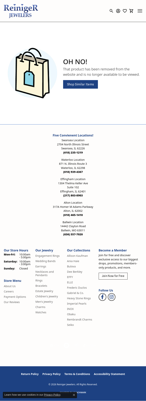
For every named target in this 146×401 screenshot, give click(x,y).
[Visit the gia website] (54, 345)
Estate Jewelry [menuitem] (44, 291)
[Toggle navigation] (140, 11)
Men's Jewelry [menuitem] (44, 301)
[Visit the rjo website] (76, 345)
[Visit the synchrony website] (89, 345)
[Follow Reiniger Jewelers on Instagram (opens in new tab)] (111, 297)
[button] (111, 11)
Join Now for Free (113, 276)
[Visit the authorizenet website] (66, 345)
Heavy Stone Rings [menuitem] (79, 298)
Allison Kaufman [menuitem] (77, 256)
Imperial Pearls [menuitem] (76, 303)
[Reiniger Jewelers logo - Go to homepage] (21, 11)
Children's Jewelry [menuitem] (46, 296)
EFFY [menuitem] (70, 277)
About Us (10, 286)
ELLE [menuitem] (70, 282)
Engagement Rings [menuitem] (47, 256)
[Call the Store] (73, 152)
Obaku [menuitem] (71, 314)
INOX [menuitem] (70, 309)
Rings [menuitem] (38, 280)
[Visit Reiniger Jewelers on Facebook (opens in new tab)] (102, 297)
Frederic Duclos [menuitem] (77, 287)
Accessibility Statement (109, 374)
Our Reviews (12, 302)
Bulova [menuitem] (71, 266)
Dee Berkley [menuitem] (74, 271)
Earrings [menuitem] (40, 266)
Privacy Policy (51, 374)
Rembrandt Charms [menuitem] (79, 319)
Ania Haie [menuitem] (73, 261)
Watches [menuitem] (40, 312)
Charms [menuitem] (40, 307)
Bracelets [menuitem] (41, 286)
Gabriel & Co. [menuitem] (75, 293)
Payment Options (15, 297)
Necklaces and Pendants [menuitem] (44, 273)
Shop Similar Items (80, 84)
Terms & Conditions (77, 374)
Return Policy (30, 374)
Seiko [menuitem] (70, 325)
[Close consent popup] (74, 395)
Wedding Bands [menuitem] (45, 261)
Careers (9, 291)
